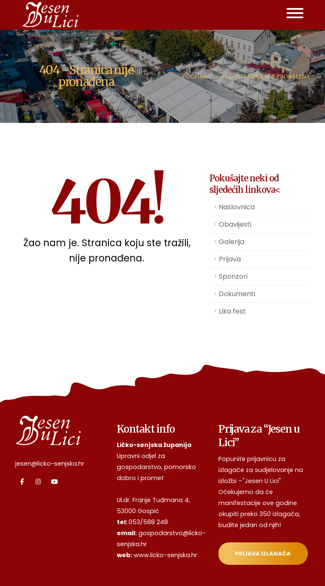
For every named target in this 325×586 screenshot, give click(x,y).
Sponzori (233, 276)
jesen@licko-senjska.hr (49, 463)
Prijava (230, 259)
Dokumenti (237, 294)
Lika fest (232, 311)
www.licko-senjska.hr (165, 555)
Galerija (231, 242)
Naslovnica (237, 207)
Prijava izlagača (263, 554)
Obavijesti (235, 224)
